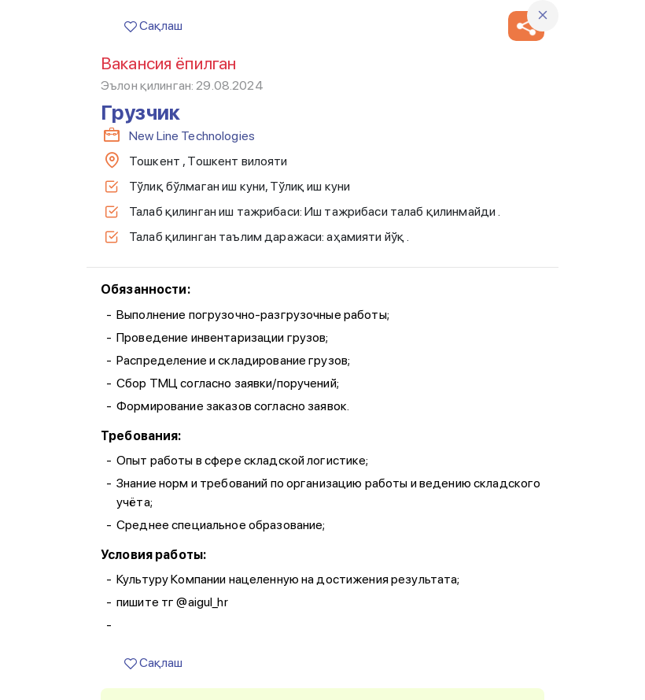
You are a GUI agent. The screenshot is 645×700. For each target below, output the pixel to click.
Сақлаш (153, 25)
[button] (526, 26)
